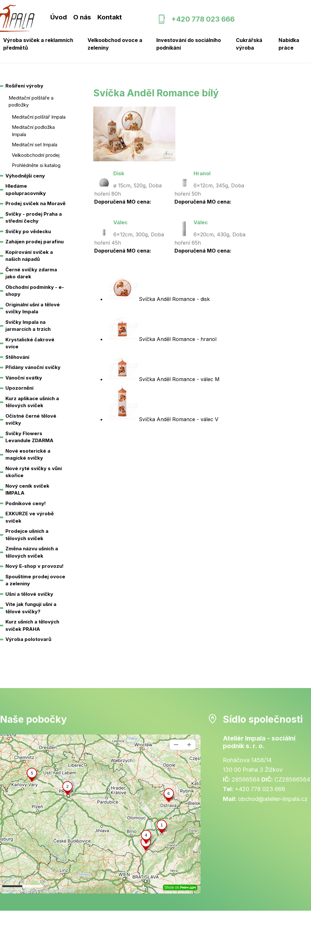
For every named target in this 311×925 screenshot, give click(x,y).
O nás (82, 17)
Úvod (58, 17)
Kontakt (109, 17)
